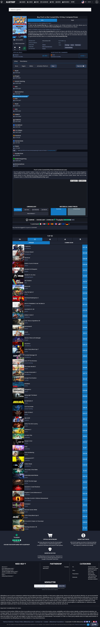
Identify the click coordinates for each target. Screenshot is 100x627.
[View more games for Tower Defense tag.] (68, 48)
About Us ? (4, 570)
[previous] (14, 37)
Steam (44, 48)
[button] (66, 72)
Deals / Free (91, 576)
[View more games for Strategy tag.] (67, 45)
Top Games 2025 (92, 579)
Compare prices (51, 153)
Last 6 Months (35, 213)
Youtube (66, 570)
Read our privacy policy (80, 624)
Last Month (44, 213)
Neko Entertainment (47, 46)
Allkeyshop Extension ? (7, 579)
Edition (31, 66)
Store (16, 66)
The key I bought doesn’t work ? (10, 575)
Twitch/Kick (46, 570)
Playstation (75, 577)
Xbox (73, 573)
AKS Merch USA (92, 581)
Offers (16, 61)
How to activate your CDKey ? (9, 576)
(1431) (64, 223)
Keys (53, 66)
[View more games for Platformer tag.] (78, 45)
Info (42, 20)
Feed (72, 20)
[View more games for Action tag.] (72, 45)
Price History (23, 61)
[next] (25, 37)
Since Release (18, 213)
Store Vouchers (92, 570)
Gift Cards (91, 575)
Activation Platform (42, 66)
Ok (88, 624)
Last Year (27, 213)
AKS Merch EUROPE (93, 582)
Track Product (31, 217)
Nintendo (74, 580)
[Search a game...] (50, 9)
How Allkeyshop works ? (8, 571)
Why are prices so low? (8, 573)
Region (24, 66)
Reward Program (92, 573)
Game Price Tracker (93, 571)
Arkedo (44, 44)
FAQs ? (3, 578)
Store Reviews (91, 578)
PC (73, 570)
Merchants (46, 571)
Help (94, 624)
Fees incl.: (80, 66)
